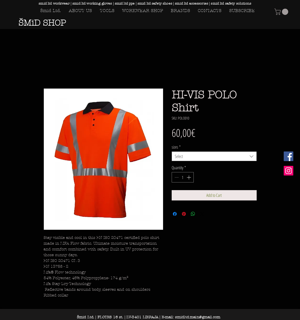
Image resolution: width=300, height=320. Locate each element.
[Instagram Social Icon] (288, 170)
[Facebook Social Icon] (288, 156)
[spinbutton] (183, 177)
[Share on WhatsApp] (193, 214)
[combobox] (214, 156)
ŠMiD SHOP (42, 23)
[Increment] (189, 177)
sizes (176, 147)
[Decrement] (176, 177)
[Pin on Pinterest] (184, 214)
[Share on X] (202, 214)
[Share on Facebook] (175, 214)
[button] (282, 12)
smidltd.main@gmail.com (197, 317)
